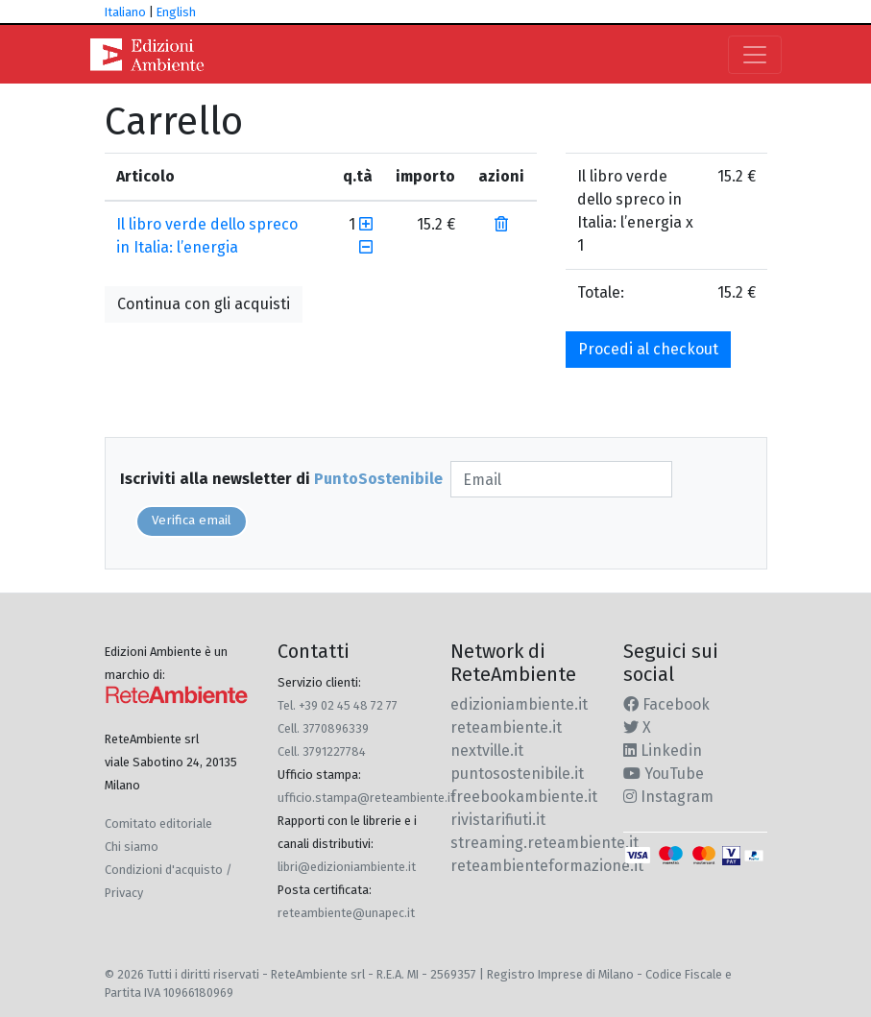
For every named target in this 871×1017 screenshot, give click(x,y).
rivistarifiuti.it (497, 820)
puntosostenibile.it (517, 773)
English (176, 12)
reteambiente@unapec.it (346, 913)
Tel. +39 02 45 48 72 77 (338, 705)
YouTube (663, 773)
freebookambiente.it (523, 796)
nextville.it (486, 750)
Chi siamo (131, 846)
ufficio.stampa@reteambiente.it (366, 797)
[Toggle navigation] (755, 55)
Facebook (666, 704)
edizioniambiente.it (519, 704)
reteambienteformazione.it (546, 866)
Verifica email (191, 520)
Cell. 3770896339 (323, 728)
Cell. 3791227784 (322, 751)
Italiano (125, 12)
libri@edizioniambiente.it (347, 867)
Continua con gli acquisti (203, 304)
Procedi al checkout (648, 349)
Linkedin (662, 750)
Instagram (668, 796)
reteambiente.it (506, 727)
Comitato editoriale (158, 823)
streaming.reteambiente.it (544, 843)
